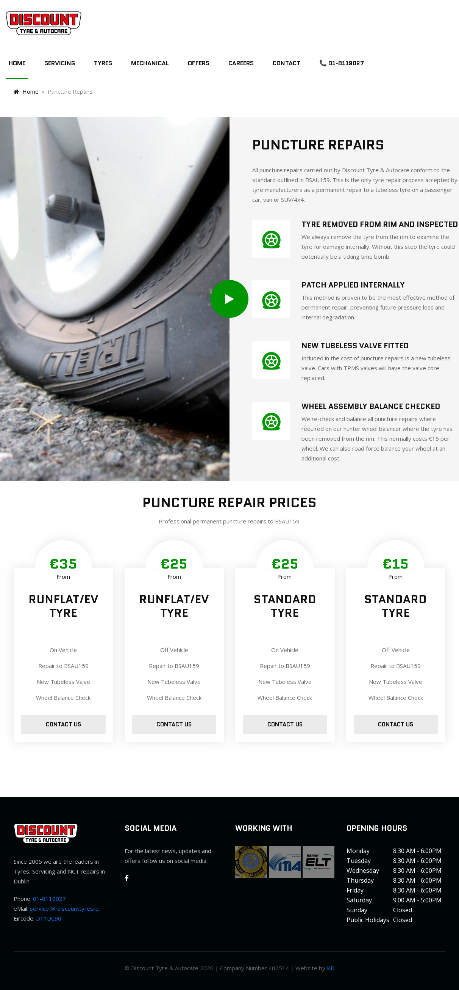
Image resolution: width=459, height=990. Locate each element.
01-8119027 (49, 898)
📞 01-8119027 (341, 63)
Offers (198, 63)
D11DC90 (48, 918)
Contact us (63, 724)
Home (17, 63)
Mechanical (150, 63)
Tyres (103, 63)
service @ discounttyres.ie (64, 908)
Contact (286, 63)
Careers (241, 63)
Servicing (59, 63)
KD (331, 968)
